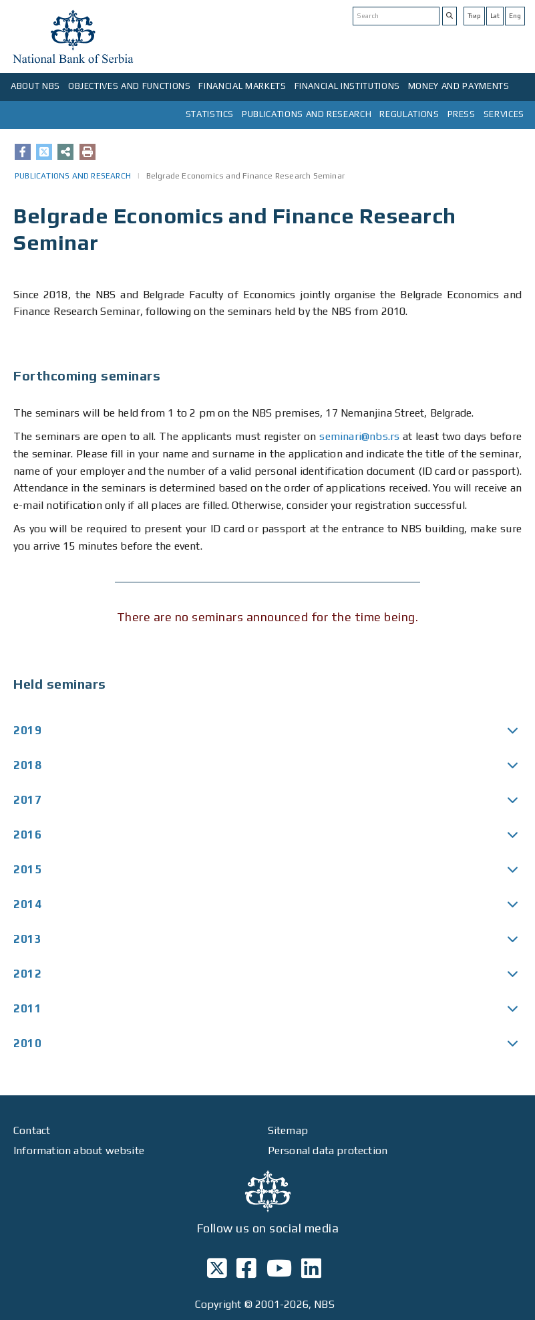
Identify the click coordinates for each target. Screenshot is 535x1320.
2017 (27, 799)
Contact (31, 1130)
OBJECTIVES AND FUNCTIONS (129, 86)
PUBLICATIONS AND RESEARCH (306, 114)
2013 (27, 939)
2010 (27, 1043)
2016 (27, 834)
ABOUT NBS (35, 86)
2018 (27, 765)
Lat (495, 15)
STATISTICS (210, 114)
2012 (27, 973)
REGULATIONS (409, 114)
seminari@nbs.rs (359, 436)
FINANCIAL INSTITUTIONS (347, 86)
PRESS (462, 114)
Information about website (78, 1150)
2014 (27, 904)
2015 (27, 869)
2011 (27, 1008)
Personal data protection (328, 1150)
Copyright (218, 1304)
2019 (27, 730)
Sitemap (288, 1130)
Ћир (474, 15)
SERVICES (504, 114)
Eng (515, 15)
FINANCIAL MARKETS (242, 86)
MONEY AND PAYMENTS (459, 86)
